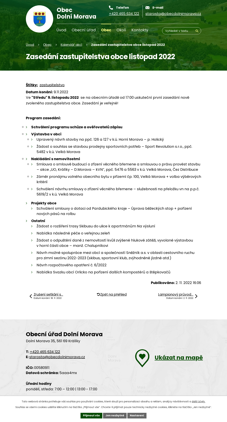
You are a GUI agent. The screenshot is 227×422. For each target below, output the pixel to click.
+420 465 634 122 (45, 351)
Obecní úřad (84, 30)
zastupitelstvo (52, 84)
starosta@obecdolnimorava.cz (57, 356)
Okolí (121, 30)
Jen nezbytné (115, 415)
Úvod (61, 30)
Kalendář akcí (71, 44)
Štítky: (32, 84)
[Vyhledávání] (181, 30)
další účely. (198, 401)
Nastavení (137, 415)
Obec (106, 30)
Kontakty (139, 30)
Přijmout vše (91, 415)
